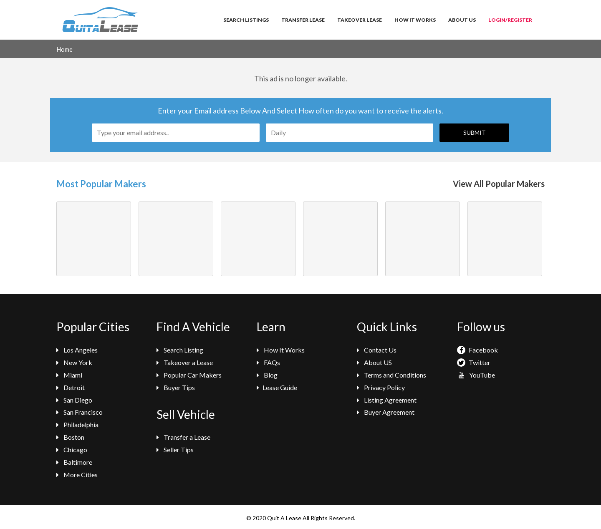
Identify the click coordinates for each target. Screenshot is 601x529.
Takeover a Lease (185, 362)
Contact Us (376, 350)
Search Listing (180, 350)
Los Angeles (77, 350)
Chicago (71, 449)
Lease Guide (277, 387)
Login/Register (510, 20)
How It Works (415, 20)
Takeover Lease (359, 20)
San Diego (74, 400)
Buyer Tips (176, 387)
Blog (267, 375)
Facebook (477, 350)
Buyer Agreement (385, 412)
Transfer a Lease (183, 437)
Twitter (473, 362)
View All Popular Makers (499, 183)
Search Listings (246, 20)
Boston (70, 437)
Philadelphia (77, 424)
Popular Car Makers (189, 375)
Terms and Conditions (391, 375)
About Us (462, 20)
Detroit (70, 387)
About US (374, 362)
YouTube (476, 375)
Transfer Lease (303, 20)
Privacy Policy (381, 387)
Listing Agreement (387, 400)
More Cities (77, 475)
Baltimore (74, 462)
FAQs (268, 362)
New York (74, 362)
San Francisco (79, 412)
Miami (69, 375)
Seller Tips (175, 449)
